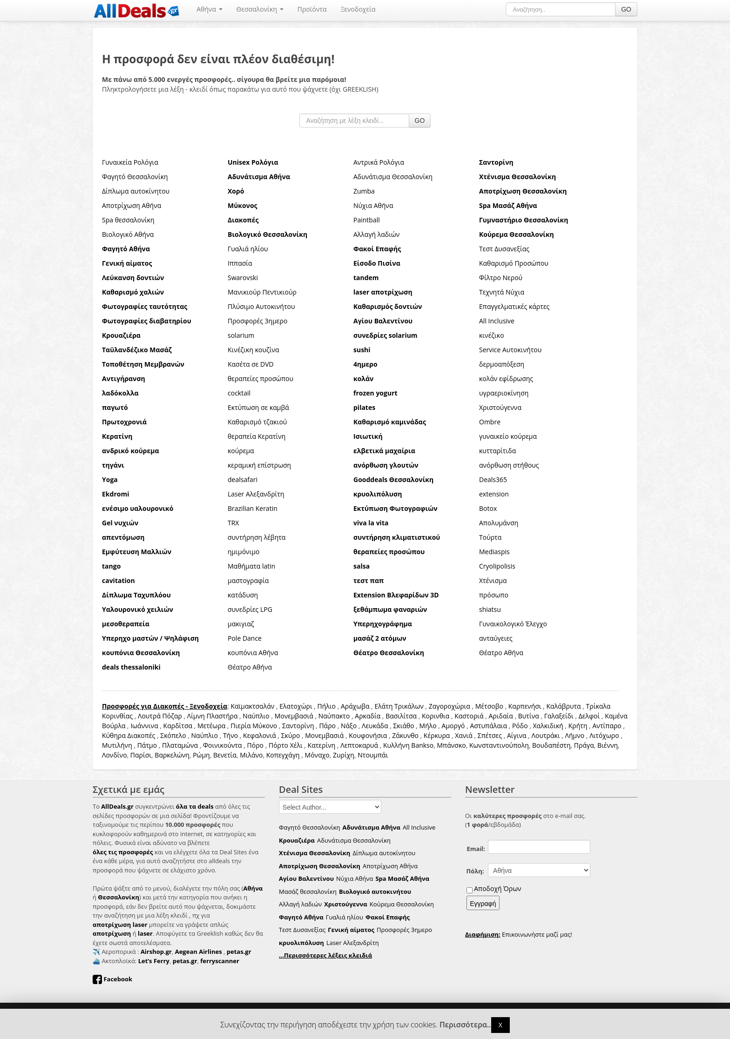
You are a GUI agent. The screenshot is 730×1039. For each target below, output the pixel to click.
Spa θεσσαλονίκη (128, 219)
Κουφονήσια (368, 735)
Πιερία (240, 725)
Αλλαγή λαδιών (376, 234)
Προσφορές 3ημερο (257, 320)
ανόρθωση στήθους (509, 465)
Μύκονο (264, 725)
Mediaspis (494, 551)
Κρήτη (578, 725)
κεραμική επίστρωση (259, 465)
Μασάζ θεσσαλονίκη (308, 891)
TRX (233, 522)
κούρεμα (241, 450)
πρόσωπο (493, 594)
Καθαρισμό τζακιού (257, 421)
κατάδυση (243, 594)
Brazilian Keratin (252, 508)
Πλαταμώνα (180, 745)
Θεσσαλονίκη (260, 9)
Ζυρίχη (343, 755)
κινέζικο (491, 335)
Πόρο (255, 745)
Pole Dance (245, 638)
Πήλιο (327, 706)
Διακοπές (141, 735)
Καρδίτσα (177, 725)
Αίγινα (517, 735)
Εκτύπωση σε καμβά (258, 407)
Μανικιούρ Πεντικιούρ (262, 292)
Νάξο (349, 725)
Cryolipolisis (497, 566)
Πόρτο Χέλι (286, 745)
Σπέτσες (490, 735)
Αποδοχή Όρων (497, 888)
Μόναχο (317, 755)
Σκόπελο (173, 735)
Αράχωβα (355, 706)
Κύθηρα (114, 735)
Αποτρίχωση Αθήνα (131, 205)
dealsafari (242, 479)
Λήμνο (575, 735)
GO (626, 9)
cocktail (239, 393)
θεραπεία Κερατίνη (256, 436)
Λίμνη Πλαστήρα (212, 715)
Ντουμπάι (373, 755)
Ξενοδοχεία (358, 9)
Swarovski (243, 277)
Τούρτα (490, 537)
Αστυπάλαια (488, 725)
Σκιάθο (403, 725)
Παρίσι (140, 755)
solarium (241, 335)
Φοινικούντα (222, 745)
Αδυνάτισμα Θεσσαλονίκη (393, 176)
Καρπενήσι (524, 706)
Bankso (422, 745)
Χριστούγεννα (500, 407)
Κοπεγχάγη (283, 755)
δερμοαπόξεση (501, 364)
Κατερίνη (322, 745)
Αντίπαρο (606, 725)
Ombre (489, 421)
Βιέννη (607, 745)
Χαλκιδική (548, 725)
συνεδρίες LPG (250, 609)
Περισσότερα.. (465, 1025)
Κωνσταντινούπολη (499, 745)
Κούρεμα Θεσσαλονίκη (402, 904)
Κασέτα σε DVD (251, 364)
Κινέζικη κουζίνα (253, 349)
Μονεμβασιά (294, 715)
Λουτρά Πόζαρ (160, 715)
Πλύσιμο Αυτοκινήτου (261, 306)
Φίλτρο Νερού (500, 277)
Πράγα (584, 745)
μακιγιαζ (241, 623)
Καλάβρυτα (564, 706)
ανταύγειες (496, 638)
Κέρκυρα (437, 735)
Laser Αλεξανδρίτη (256, 493)
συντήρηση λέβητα (256, 537)
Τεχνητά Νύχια (501, 292)
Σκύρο (290, 735)
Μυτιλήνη (117, 745)
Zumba (364, 191)
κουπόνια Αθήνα (253, 652)
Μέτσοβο (489, 706)
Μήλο (428, 725)
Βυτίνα (528, 715)
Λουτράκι (546, 735)
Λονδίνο (114, 755)
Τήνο (230, 735)
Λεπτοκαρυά (359, 745)
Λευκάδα (375, 725)
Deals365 (493, 479)
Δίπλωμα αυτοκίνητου (135, 191)
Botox (488, 508)
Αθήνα (209, 9)
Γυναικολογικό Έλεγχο (513, 623)
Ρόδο (520, 725)
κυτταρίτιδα (497, 450)
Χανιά (464, 735)
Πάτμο (147, 745)
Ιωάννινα (144, 725)
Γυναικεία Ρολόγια (130, 162)
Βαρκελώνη (172, 755)
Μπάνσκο (451, 745)
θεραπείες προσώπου (260, 378)
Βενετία (225, 755)
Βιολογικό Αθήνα (128, 234)
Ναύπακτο (334, 715)
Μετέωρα (211, 725)
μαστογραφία (248, 580)
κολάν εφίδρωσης (506, 378)
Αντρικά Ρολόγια (378, 162)
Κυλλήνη (396, 745)
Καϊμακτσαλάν (252, 706)
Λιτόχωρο (604, 735)
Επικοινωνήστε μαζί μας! (518, 934)
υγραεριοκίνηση (503, 393)
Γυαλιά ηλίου (248, 248)
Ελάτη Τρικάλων (398, 706)
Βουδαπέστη (551, 745)
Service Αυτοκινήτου (510, 349)
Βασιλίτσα (401, 715)
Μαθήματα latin (251, 566)
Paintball (366, 219)
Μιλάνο (251, 755)
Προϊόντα (312, 9)
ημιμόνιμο (243, 551)
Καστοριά (468, 715)
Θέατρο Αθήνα (501, 652)
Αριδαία (501, 715)
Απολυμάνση (498, 522)
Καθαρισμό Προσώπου (513, 263)
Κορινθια (435, 715)
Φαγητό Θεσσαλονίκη (135, 176)
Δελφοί (589, 715)
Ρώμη (201, 755)
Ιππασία (240, 263)
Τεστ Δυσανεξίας (504, 248)
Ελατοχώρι (295, 706)
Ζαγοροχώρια (450, 706)
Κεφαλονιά (259, 735)
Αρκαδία (367, 715)
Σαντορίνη (298, 725)
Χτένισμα (493, 580)
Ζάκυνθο (405, 735)
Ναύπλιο (256, 715)
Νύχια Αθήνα (373, 205)
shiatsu (490, 609)
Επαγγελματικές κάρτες (514, 306)
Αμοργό (453, 725)
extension (494, 493)
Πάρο (327, 725)
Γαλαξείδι (559, 715)
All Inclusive (496, 320)
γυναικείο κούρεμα (508, 436)
